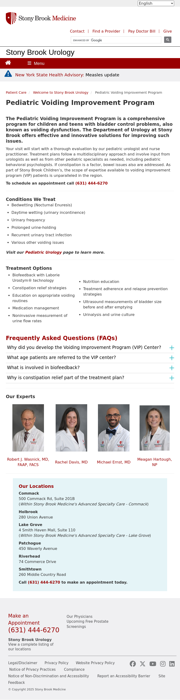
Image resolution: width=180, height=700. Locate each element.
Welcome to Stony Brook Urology (61, 92)
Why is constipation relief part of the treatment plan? (65, 377)
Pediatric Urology (43, 252)
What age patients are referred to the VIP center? (61, 357)
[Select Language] (156, 3)
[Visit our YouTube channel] (153, 663)
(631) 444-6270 (91, 183)
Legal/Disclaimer (22, 663)
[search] (114, 40)
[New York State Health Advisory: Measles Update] (67, 74)
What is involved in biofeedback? (43, 367)
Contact (77, 31)
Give (167, 31)
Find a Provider (106, 31)
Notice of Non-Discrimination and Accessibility (48, 676)
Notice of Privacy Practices (32, 669)
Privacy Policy (56, 663)
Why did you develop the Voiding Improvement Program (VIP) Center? (84, 347)
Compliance (74, 669)
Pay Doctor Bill (141, 31)
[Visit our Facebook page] (134, 663)
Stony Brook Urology (40, 52)
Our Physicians (80, 617)
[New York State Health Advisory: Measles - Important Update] (8, 73)
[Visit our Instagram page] (163, 663)
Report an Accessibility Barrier (123, 676)
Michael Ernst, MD (114, 462)
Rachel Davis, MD (71, 462)
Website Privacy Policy (95, 663)
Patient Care (16, 92)
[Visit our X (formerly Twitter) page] (143, 663)
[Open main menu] (36, 63)
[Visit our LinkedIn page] (172, 663)
